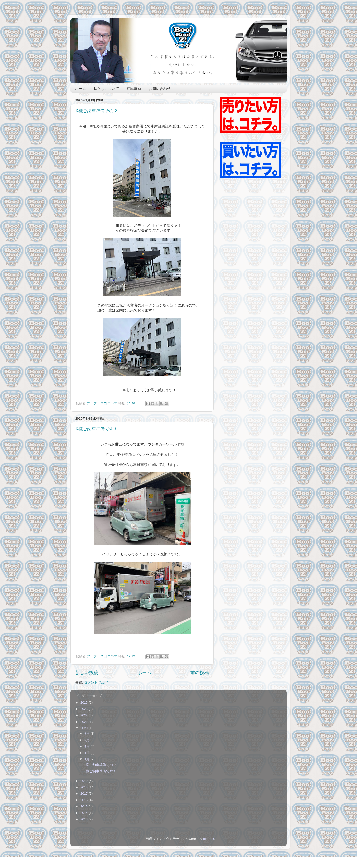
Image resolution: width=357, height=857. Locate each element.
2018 (84, 787)
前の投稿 (199, 672)
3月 (87, 759)
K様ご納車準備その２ (97, 111)
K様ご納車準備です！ (97, 429)
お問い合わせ (159, 89)
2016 (84, 800)
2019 (84, 781)
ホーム (80, 89)
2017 (84, 793)
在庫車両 (134, 89)
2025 (84, 702)
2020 (84, 728)
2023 (84, 709)
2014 (84, 813)
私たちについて (106, 89)
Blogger (208, 838)
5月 (87, 746)
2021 (84, 721)
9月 (87, 733)
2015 (84, 806)
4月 (87, 753)
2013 (84, 819)
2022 (84, 715)
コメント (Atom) (96, 682)
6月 (87, 740)
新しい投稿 (86, 672)
